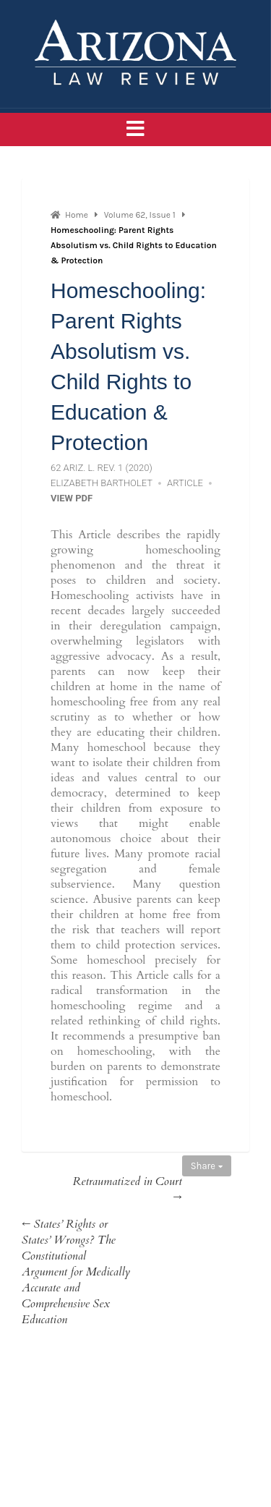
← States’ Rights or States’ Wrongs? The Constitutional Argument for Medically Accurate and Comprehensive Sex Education (76, 1272)
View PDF (72, 498)
